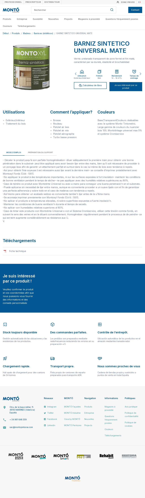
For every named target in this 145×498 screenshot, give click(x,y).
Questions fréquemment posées (121, 19)
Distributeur (52, 2)
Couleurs (7, 26)
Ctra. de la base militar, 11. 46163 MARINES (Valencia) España (22, 410)
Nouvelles (53, 19)
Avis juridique (131, 406)
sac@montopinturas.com (21, 427)
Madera (27, 33)
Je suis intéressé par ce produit (125, 86)
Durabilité (38, 19)
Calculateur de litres (90, 85)
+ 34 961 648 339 (18, 419)
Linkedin (49, 425)
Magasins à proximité (89, 19)
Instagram (50, 406)
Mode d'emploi (13, 152)
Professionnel (13, 2)
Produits (7, 19)
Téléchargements (26, 26)
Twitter (49, 413)
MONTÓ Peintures (72, 425)
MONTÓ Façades (72, 406)
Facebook (50, 419)
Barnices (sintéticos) (44, 33)
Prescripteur (33, 2)
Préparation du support (40, 152)
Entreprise (22, 19)
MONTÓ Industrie (72, 413)
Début (6, 33)
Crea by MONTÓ (72, 419)
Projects (68, 19)
